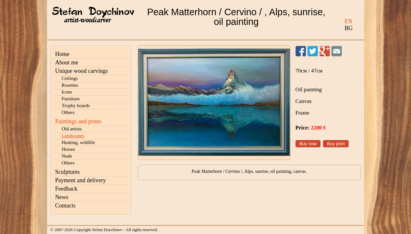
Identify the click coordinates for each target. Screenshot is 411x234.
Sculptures (67, 172)
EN (348, 21)
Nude (67, 156)
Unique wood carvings (81, 71)
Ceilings (70, 78)
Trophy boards (76, 105)
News (62, 197)
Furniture (71, 98)
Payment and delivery (80, 180)
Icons (67, 92)
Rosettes (70, 85)
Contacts (65, 205)
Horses (68, 149)
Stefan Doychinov (93, 12)
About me (67, 62)
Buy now (308, 143)
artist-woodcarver (87, 20)
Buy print (336, 143)
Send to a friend (336, 51)
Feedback (66, 188)
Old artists (72, 128)
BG (349, 28)
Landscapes (73, 135)
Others (68, 112)
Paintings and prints (78, 121)
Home (62, 54)
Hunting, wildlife (78, 142)
